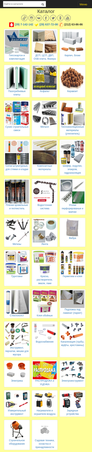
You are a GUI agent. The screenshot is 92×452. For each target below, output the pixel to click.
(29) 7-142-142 (24, 24)
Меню (83, 4)
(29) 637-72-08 (48, 24)
